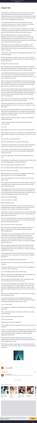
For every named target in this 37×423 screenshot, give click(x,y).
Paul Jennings (7, 367)
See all (35, 372)
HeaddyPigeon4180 (8, 374)
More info (2, 418)
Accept (32, 418)
